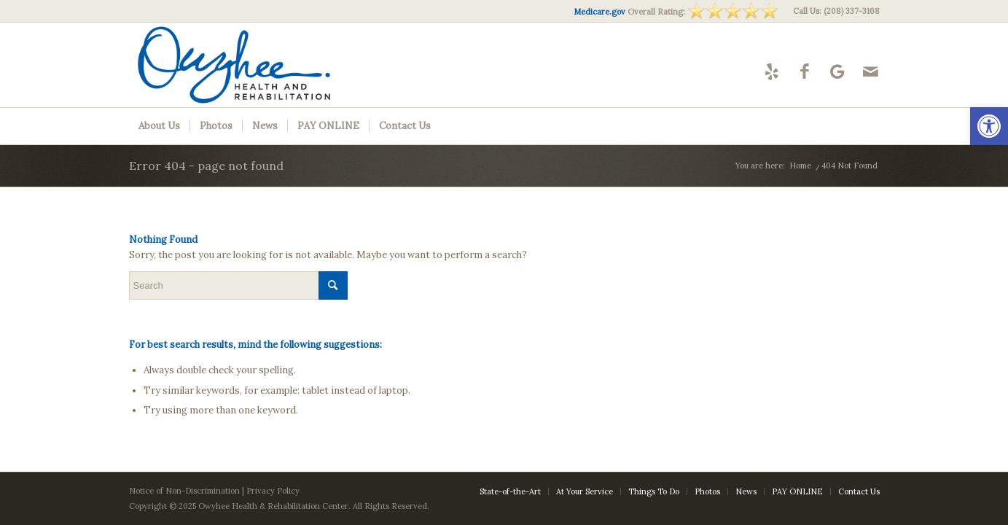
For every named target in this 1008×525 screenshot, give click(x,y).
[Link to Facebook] (805, 71)
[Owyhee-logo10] (261, 65)
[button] (989, 126)
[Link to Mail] (870, 71)
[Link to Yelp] (772, 71)
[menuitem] (833, 11)
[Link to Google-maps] (837, 71)
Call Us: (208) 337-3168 (836, 11)
